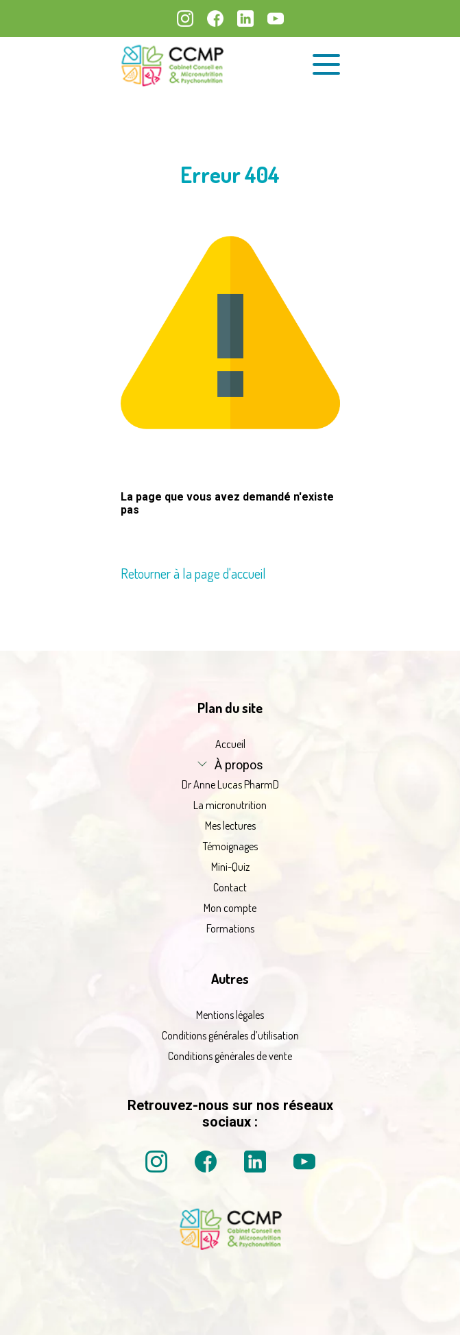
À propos (239, 765)
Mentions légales (230, 1015)
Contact (230, 887)
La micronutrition (230, 805)
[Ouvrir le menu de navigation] (326, 64)
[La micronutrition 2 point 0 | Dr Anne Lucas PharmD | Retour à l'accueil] (230, 1246)
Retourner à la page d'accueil (193, 573)
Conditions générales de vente (230, 1056)
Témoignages (230, 846)
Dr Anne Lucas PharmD (230, 784)
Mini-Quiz (230, 867)
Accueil (230, 744)
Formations (230, 928)
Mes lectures (230, 825)
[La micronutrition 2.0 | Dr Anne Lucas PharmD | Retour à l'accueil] (172, 64)
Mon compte (230, 908)
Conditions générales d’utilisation (230, 1035)
